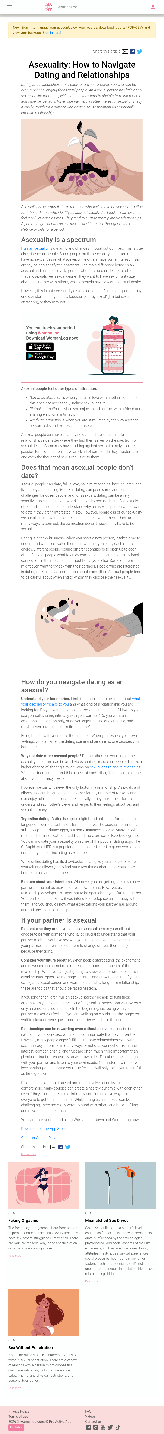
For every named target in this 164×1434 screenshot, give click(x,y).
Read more (14, 1255)
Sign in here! (51, 33)
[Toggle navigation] (10, 7)
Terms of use (18, 1416)
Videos (90, 1416)
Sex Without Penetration (30, 1347)
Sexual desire (116, 1029)
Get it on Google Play (38, 1138)
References (28, 1154)
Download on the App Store (43, 1129)
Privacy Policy (18, 1411)
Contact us (93, 1422)
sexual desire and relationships (115, 767)
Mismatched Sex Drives (107, 1220)
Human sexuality (35, 248)
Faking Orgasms (23, 1220)
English (15, 1427)
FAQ (88, 1411)
